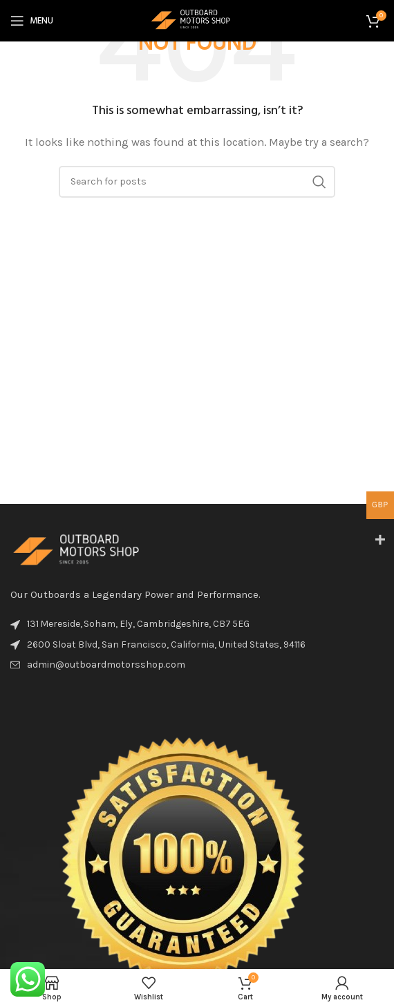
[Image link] (86, 551)
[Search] (197, 182)
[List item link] (197, 664)
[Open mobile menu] (31, 21)
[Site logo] (197, 20)
